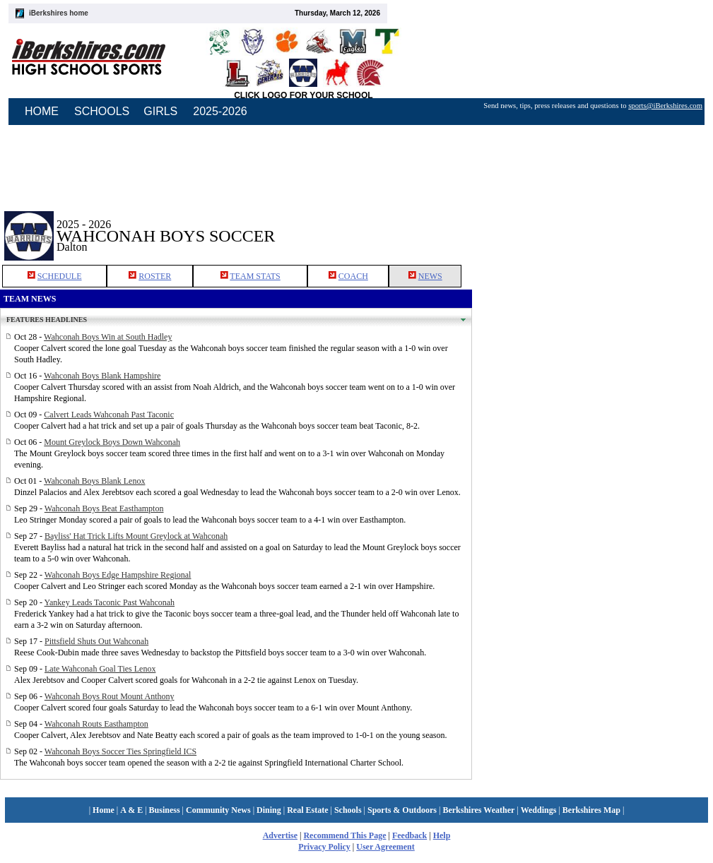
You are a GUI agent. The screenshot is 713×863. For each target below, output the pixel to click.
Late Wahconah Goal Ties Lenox (100, 669)
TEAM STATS (255, 276)
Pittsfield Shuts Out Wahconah (96, 641)
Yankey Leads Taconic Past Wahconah (110, 602)
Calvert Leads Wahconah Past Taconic (109, 414)
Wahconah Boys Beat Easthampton (104, 508)
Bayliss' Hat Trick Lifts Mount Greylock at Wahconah (136, 536)
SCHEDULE (59, 276)
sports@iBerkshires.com (665, 105)
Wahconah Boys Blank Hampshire (102, 376)
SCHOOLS (101, 111)
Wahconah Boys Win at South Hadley (108, 337)
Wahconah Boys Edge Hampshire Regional (118, 575)
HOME (42, 111)
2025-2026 (220, 111)
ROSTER (155, 276)
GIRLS (160, 111)
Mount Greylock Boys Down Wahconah (112, 442)
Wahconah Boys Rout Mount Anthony (110, 696)
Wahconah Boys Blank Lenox (94, 481)
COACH (353, 276)
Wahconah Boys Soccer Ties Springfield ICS (120, 751)
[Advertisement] (593, 225)
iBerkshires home (58, 13)
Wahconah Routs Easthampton (96, 724)
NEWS (430, 276)
